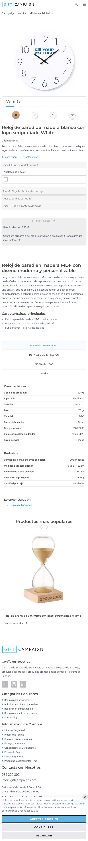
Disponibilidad (43, 364)
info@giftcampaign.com (19, 780)
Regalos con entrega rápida (18, 708)
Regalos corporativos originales (20, 713)
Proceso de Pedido (14, 734)
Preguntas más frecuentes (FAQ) (20, 760)
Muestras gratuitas (13, 756)
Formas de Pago (12, 752)
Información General (44, 345)
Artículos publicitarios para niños (21, 704)
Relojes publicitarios (42, 13)
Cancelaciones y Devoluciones (20, 747)
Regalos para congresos (16, 700)
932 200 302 (11, 774)
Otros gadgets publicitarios (15, 13)
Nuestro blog (11, 717)
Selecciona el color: (15, 172)
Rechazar (44, 835)
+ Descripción (9, 156)
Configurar (44, 827)
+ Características (29, 156)
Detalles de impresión (44, 354)
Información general (14, 730)
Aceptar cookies (44, 819)
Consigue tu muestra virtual (18, 739)
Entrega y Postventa (14, 743)
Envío (44, 373)
